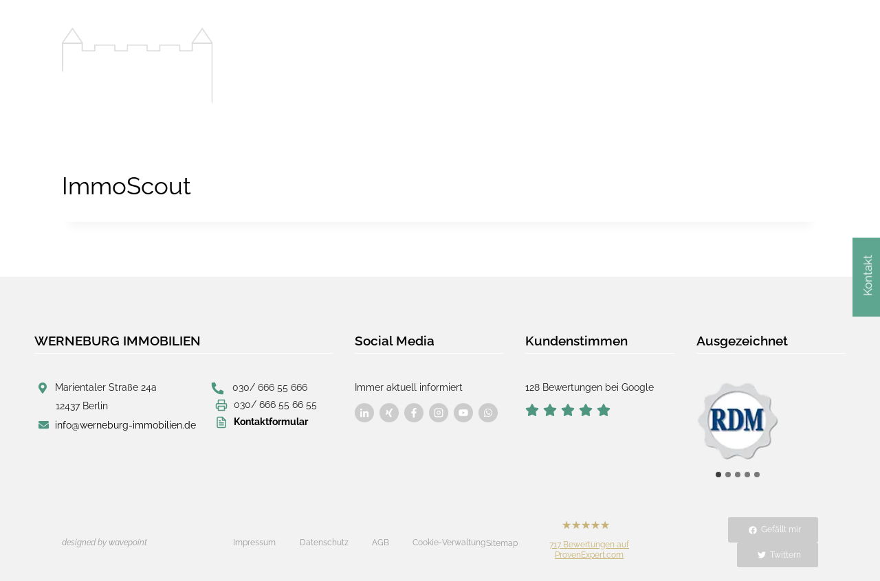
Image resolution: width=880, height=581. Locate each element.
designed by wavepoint (104, 542)
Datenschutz (324, 542)
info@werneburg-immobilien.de (125, 425)
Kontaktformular (271, 421)
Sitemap (502, 543)
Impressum (254, 542)
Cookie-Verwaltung (448, 542)
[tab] (718, 474)
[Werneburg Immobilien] (137, 65)
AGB (380, 542)
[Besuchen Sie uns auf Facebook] (364, 412)
